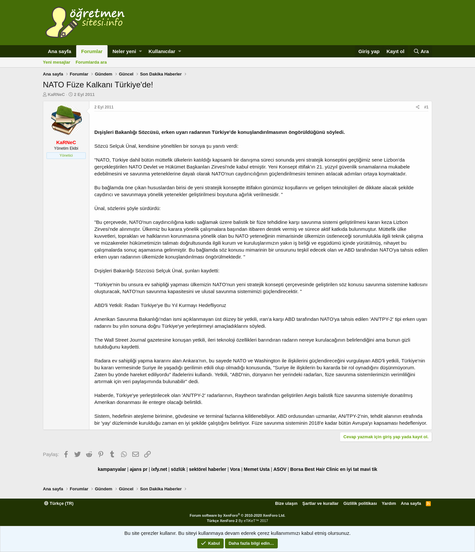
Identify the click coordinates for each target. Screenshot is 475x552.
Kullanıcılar (161, 51)
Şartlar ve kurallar (320, 503)
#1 (426, 107)
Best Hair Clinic (321, 469)
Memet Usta (257, 469)
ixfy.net (159, 469)
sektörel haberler (207, 469)
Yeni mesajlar (56, 62)
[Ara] (421, 51)
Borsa (296, 469)
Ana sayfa (59, 51)
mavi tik (368, 469)
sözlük (178, 469)
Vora (235, 469)
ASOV (280, 469)
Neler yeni (124, 51)
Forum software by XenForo (237, 515)
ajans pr (138, 469)
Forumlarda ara (91, 62)
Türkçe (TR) (59, 503)
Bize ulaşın (286, 503)
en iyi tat (349, 469)
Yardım (389, 503)
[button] (140, 51)
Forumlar (92, 51)
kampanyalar (112, 469)
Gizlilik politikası (360, 503)
